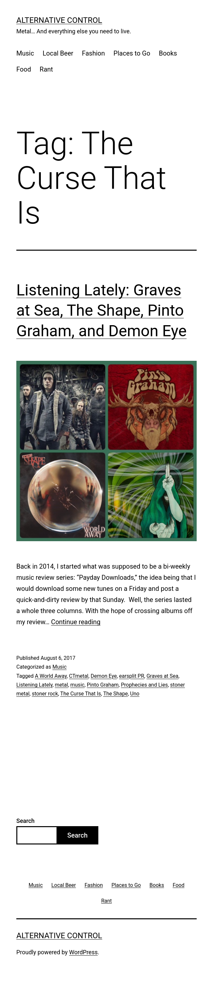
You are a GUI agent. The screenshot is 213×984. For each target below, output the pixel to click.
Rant (46, 69)
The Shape (115, 694)
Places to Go (131, 53)
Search (25, 820)
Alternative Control (59, 20)
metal (61, 685)
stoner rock (45, 694)
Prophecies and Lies (144, 685)
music (77, 685)
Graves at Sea (162, 676)
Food (23, 69)
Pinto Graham (103, 685)
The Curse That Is (80, 694)
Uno (134, 694)
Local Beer (58, 53)
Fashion (93, 53)
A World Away (51, 676)
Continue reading (75, 622)
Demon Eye (104, 676)
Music (25, 53)
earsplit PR (131, 676)
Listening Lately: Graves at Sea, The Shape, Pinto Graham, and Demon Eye (101, 310)
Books (168, 53)
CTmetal (78, 676)
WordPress (83, 952)
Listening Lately (34, 685)
